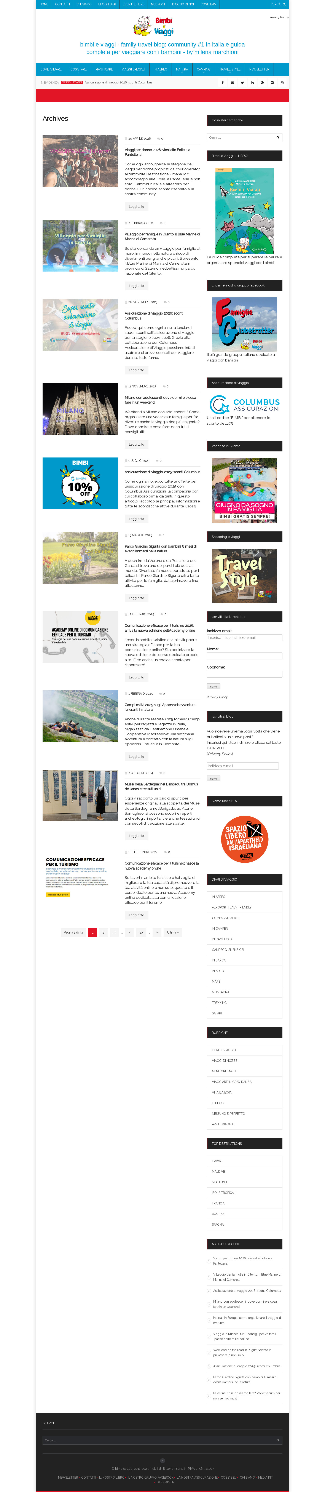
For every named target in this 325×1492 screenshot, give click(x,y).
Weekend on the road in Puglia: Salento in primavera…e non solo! (242, 1352)
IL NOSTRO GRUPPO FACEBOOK (151, 1477)
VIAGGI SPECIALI (133, 69)
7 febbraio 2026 (139, 223)
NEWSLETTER (68, 1477)
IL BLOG (218, 1103)
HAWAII (217, 1161)
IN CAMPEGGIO (223, 939)
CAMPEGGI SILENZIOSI (228, 949)
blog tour (107, 4)
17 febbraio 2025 (139, 614)
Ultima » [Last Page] (173, 932)
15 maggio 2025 (138, 535)
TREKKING (219, 1002)
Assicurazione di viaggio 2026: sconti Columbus (247, 1290)
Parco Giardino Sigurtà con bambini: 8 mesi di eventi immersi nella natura (245, 1379)
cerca (278, 4)
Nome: (212, 649)
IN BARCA (219, 960)
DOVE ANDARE (51, 69)
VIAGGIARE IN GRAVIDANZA (232, 1082)
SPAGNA (218, 1224)
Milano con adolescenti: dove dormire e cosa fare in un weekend (245, 1304)
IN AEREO (160, 69)
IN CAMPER (220, 928)
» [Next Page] (157, 932)
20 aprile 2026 (138, 138)
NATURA (182, 69)
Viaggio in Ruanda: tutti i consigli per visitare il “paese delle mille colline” (245, 1336)
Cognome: (216, 667)
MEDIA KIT (265, 1477)
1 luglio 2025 (137, 460)
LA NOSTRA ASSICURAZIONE (197, 1477)
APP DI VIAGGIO (223, 1124)
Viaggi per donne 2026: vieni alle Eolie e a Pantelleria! (242, 1261)
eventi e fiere (133, 4)
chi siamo (84, 4)
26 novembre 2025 (141, 302)
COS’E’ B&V (208, 4)
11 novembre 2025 (140, 386)
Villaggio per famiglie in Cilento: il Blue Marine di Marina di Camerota (247, 1277)
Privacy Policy (279, 17)
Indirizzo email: (219, 631)
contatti (62, 4)
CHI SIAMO (247, 1477)
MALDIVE (218, 1171)
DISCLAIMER (165, 1482)
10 (141, 932)
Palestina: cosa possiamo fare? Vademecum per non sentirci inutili (246, 1395)
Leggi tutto (136, 206)
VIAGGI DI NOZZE (224, 1060)
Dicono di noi (183, 4)
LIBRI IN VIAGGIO (224, 1050)
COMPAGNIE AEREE (225, 918)
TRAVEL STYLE (230, 69)
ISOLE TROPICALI (224, 1193)
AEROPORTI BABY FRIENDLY (232, 907)
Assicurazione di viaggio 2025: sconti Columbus (162, 472)
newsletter (259, 69)
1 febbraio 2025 (139, 693)
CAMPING (203, 69)
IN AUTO (218, 971)
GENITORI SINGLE (224, 1071)
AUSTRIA (218, 1214)
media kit (158, 4)
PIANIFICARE (104, 69)
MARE (216, 981)
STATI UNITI (220, 1182)
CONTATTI (88, 1477)
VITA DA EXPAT (222, 1092)
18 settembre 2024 (141, 852)
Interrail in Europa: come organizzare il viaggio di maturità (247, 1320)
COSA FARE (78, 69)
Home (44, 4)
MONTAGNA (220, 992)
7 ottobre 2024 (139, 773)
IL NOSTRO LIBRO (111, 1477)
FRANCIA (218, 1203)
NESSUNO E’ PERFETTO (228, 1113)
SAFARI (217, 1013)
